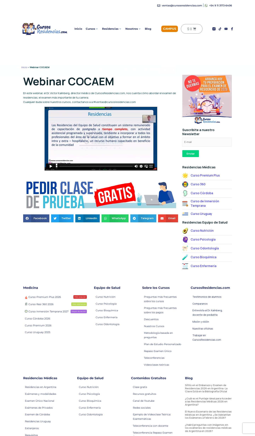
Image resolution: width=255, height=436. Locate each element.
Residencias (111, 28)
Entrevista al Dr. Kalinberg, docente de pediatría (207, 312)
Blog (148, 28)
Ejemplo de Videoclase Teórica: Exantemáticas (152, 416)
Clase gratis (140, 387)
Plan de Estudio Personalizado (162, 344)
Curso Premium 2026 (38, 325)
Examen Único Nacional (39, 400)
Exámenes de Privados (39, 407)
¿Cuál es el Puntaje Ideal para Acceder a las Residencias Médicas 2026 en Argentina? (208, 401)
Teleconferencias (154, 357)
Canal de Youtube (143, 400)
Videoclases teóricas (156, 364)
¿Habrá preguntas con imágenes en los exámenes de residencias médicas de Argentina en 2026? (208, 428)
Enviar (191, 153)
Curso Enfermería (106, 317)
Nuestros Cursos (154, 326)
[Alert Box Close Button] (250, 56)
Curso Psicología (106, 303)
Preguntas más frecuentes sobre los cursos (160, 299)
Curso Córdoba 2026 (37, 318)
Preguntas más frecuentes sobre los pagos (160, 310)
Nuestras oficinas (202, 328)
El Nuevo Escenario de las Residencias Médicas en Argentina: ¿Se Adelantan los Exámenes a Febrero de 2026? (208, 414)
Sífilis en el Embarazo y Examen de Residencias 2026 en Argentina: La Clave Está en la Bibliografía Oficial (206, 388)
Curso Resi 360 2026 (55, 304)
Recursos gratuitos (144, 393)
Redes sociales (142, 407)
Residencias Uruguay (38, 421)
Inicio (78, 28)
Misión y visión (200, 321)
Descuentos (151, 319)
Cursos (92, 28)
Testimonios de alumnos (206, 296)
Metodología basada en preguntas (158, 335)
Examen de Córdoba (37, 414)
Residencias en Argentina (40, 387)
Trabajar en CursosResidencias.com (206, 337)
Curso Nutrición (105, 296)
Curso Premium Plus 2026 (55, 296)
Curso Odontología (107, 324)
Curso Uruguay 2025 (37, 332)
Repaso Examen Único (158, 351)
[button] (36, 218)
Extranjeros (32, 428)
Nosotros (132, 28)
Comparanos (200, 303)
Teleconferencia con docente (150, 425)
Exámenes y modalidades (40, 393)
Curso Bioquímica (107, 310)
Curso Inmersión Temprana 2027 (55, 311)
